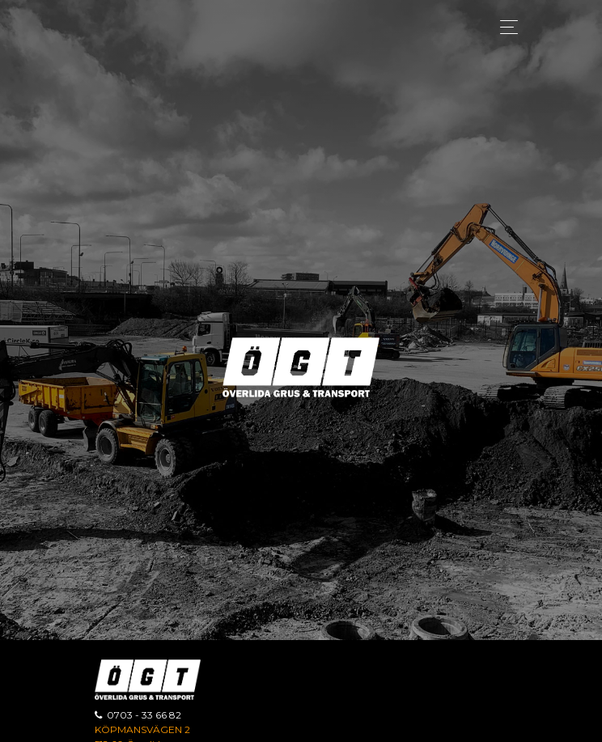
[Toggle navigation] (504, 27)
